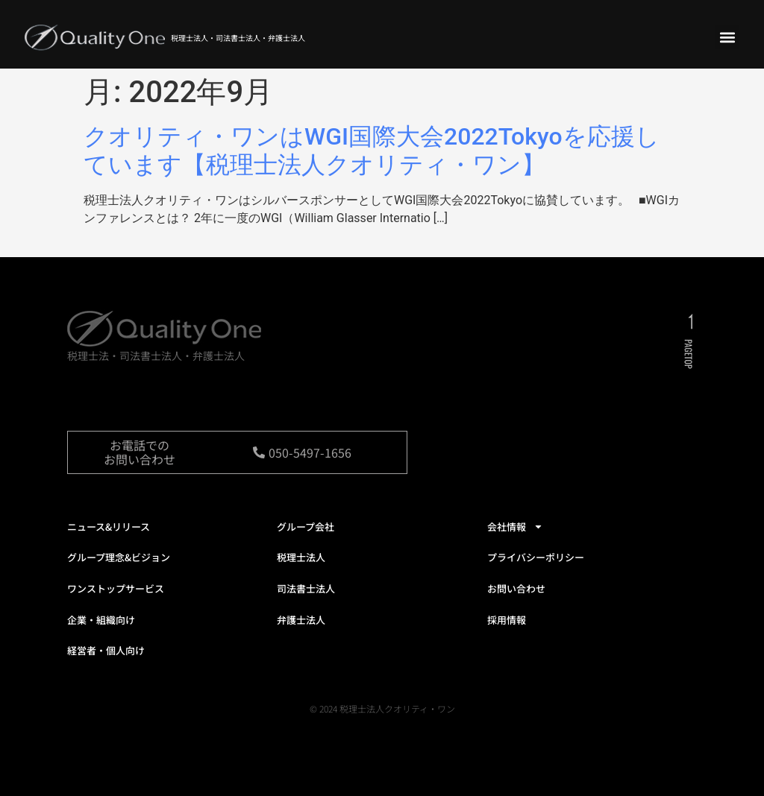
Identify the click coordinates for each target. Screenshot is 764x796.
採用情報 (506, 620)
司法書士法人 (306, 588)
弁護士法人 (301, 620)
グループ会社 (305, 526)
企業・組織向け (101, 620)
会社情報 (515, 526)
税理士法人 (301, 557)
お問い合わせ (516, 588)
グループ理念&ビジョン (118, 557)
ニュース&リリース (108, 526)
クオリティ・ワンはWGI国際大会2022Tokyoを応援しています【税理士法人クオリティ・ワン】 (372, 150)
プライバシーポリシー (535, 557)
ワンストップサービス (115, 588)
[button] (727, 37)
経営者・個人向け (106, 650)
